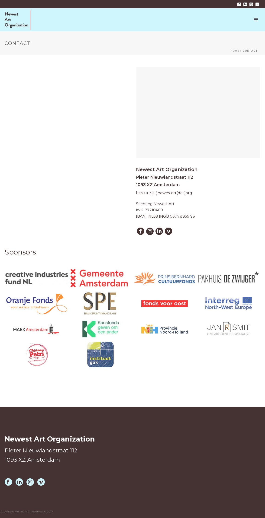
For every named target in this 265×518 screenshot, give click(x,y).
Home (234, 50)
